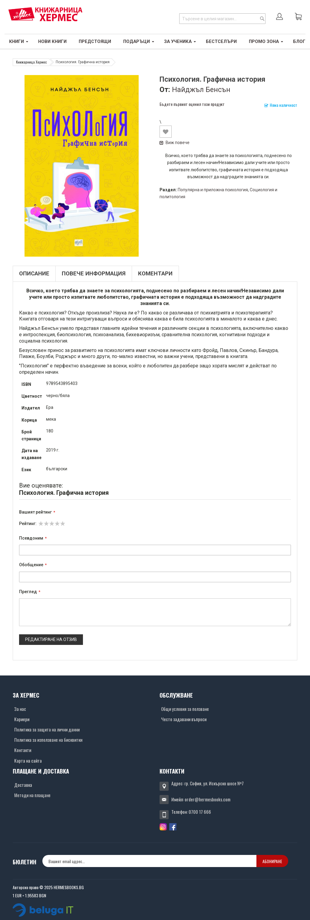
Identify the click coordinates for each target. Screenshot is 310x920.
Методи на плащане (32, 795)
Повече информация (94, 273)
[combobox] (222, 18)
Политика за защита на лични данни (47, 729)
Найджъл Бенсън (201, 89)
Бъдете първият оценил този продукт (192, 104)
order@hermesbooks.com (207, 799)
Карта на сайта (28, 760)
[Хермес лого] (45, 14)
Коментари (155, 273)
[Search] (262, 18)
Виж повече (175, 142)
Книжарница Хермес (31, 61)
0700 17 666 (200, 811)
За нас (20, 708)
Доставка (23, 784)
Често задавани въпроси (183, 719)
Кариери (21, 719)
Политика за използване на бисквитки (48, 739)
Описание (34, 273)
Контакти (22, 750)
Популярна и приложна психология (213, 189)
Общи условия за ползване (185, 708)
